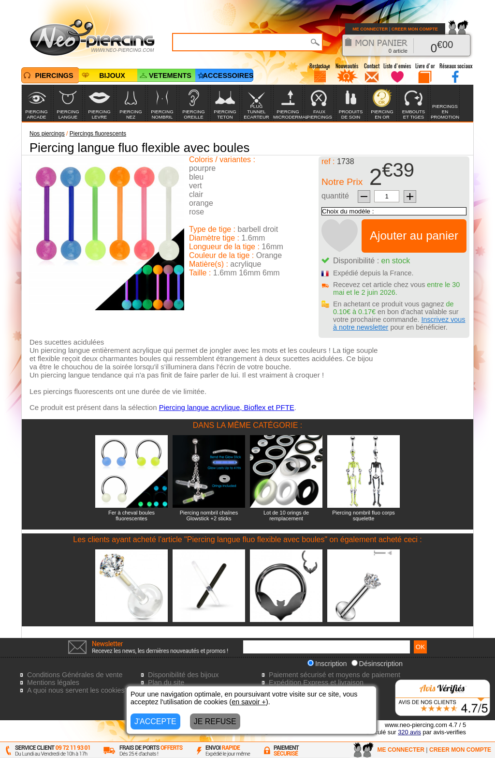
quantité (335, 196)
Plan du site (166, 682)
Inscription (327, 663)
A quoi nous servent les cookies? (78, 690)
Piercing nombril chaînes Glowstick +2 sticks (209, 515)
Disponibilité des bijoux (183, 675)
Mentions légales (53, 682)
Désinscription (377, 663)
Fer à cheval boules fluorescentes (131, 515)
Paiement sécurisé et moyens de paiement (334, 675)
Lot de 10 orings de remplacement (286, 515)
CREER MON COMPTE (415, 29)
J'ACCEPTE (155, 721)
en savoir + (249, 702)
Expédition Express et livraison (316, 682)
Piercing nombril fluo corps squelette (363, 515)
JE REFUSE (215, 721)
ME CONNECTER (370, 29)
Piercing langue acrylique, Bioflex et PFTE (226, 407)
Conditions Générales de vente (75, 675)
